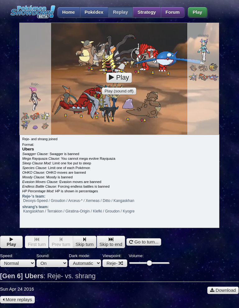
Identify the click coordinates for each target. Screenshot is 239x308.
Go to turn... (143, 241)
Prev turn (61, 242)
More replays (17, 299)
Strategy (147, 12)
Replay (120, 12)
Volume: (149, 259)
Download (223, 290)
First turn (37, 242)
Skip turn (85, 242)
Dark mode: (85, 260)
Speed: (17, 260)
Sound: (52, 260)
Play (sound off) (119, 91)
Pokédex (94, 12)
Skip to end (111, 242)
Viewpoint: (114, 260)
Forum (173, 12)
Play (197, 12)
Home (66, 12)
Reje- (114, 263)
